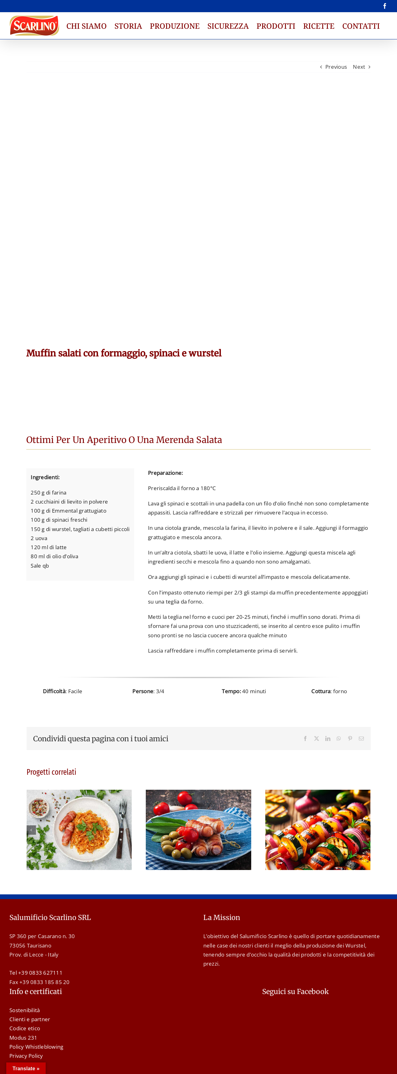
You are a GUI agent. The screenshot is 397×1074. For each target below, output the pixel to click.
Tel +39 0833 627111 (36, 972)
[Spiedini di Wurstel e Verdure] (318, 793)
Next (359, 66)
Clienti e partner (29, 1019)
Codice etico (24, 1028)
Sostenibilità (24, 1010)
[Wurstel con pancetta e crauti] (79, 793)
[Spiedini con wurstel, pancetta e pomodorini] (198, 793)
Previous (336, 66)
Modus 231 (23, 1037)
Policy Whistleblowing (36, 1046)
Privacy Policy (26, 1055)
